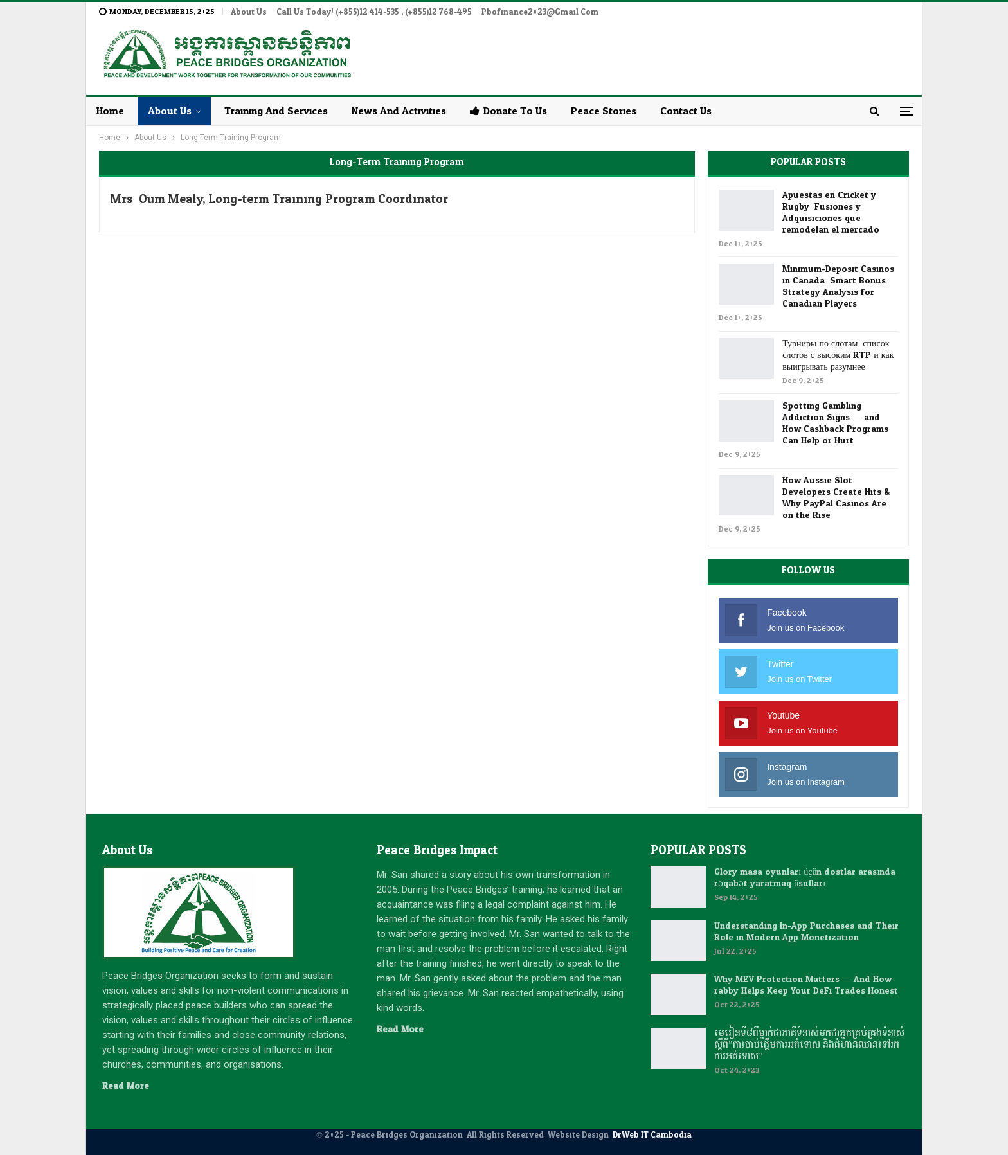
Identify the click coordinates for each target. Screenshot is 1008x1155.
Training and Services (276, 111)
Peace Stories (603, 111)
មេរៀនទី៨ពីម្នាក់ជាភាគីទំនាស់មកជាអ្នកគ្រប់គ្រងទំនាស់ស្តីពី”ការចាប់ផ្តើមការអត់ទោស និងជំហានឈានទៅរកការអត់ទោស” (809, 1044)
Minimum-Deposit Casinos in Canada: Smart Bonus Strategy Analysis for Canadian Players (838, 286)
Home (110, 111)
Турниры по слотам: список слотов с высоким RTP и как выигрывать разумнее (838, 355)
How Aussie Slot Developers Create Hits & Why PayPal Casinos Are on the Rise (836, 497)
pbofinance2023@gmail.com (540, 12)
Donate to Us (508, 111)
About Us (249, 12)
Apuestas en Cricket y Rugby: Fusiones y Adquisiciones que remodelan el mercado (830, 212)
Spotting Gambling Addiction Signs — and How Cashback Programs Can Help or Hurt (835, 423)
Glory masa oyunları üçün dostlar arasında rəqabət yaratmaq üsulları (805, 877)
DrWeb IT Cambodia (652, 1135)
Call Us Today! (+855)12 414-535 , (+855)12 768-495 (374, 12)
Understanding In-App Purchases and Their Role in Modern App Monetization (806, 931)
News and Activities (399, 111)
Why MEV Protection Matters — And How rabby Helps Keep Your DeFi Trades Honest (806, 985)
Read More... (128, 1086)
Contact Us (686, 111)
